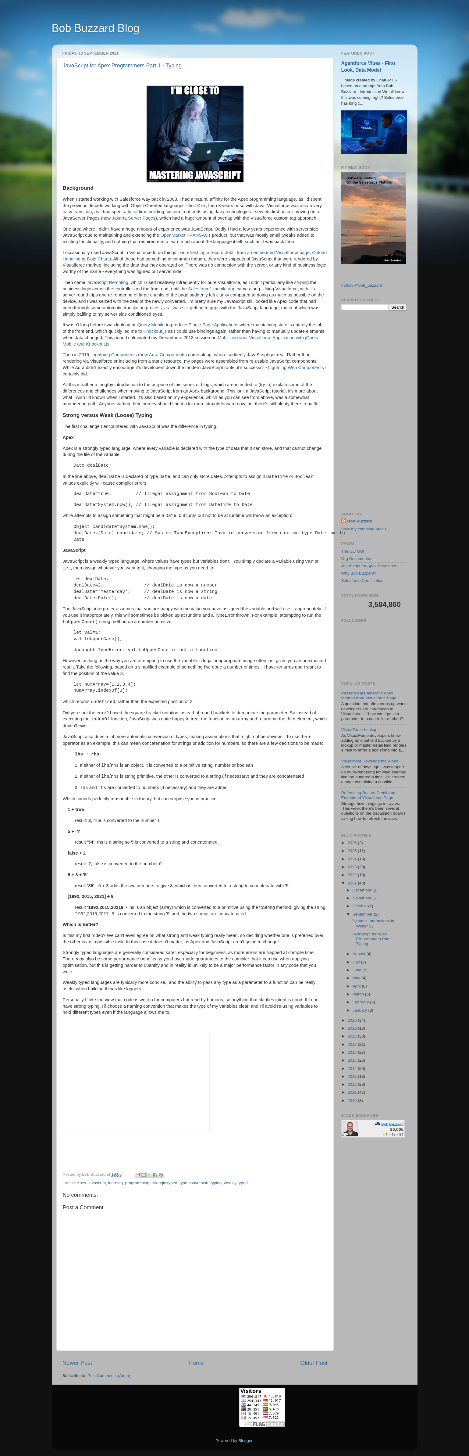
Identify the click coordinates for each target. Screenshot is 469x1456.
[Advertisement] (374, 411)
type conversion (193, 1183)
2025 (352, 850)
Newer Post (77, 1363)
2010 (352, 1100)
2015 (352, 1060)
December (363, 890)
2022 (352, 875)
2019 (352, 1028)
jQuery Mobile (151, 324)
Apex (81, 1183)
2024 (352, 859)
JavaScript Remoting (107, 282)
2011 (352, 1092)
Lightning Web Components (296, 367)
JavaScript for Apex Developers (370, 566)
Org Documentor (356, 558)
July (357, 962)
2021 (352, 883)
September (363, 914)
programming (137, 1183)
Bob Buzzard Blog (96, 28)
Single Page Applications (213, 324)
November (363, 898)
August (360, 954)
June (358, 970)
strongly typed (164, 1183)
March (359, 994)
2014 (352, 1068)
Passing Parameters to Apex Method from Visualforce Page (368, 695)
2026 (352, 843)
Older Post (313, 1363)
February (361, 1002)
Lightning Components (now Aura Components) (139, 354)
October (360, 906)
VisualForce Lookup (359, 729)
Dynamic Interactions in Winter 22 (372, 923)
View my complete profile (364, 529)
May (357, 978)
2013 (352, 1076)
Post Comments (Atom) (108, 1375)
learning (115, 1183)
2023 (352, 867)
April (357, 986)
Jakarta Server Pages (133, 218)
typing (216, 1183)
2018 (352, 1036)
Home (196, 1363)
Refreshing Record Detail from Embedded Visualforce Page (369, 795)
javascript (97, 1183)
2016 (352, 1052)
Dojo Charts (99, 258)
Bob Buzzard (360, 521)
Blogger (245, 1440)
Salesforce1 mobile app (211, 288)
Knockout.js (155, 331)
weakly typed (236, 1183)
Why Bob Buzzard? (359, 573)
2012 (352, 1084)
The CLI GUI (352, 551)
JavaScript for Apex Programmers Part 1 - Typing (122, 66)
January (360, 1010)
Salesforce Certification (362, 580)
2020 (352, 1020)
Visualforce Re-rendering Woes (369, 761)
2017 (352, 1044)
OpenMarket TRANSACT (186, 235)
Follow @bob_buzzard (361, 285)
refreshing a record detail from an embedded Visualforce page (248, 252)
